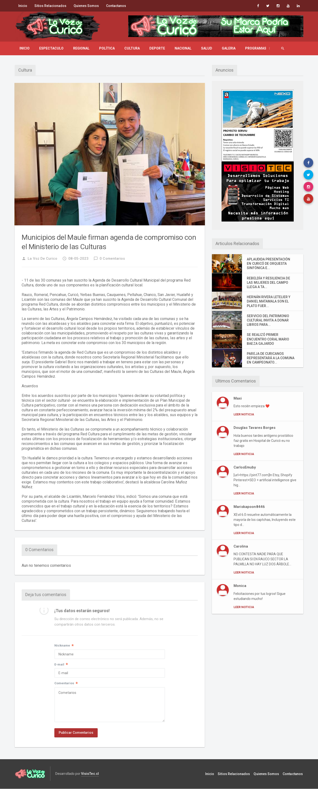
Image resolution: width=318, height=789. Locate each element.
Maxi (238, 398)
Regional (81, 48)
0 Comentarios (109, 258)
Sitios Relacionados (50, 6)
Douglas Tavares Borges (254, 427)
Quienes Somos (86, 6)
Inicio (22, 6)
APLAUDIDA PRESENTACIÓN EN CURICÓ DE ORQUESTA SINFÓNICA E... (271, 263)
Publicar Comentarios (76, 733)
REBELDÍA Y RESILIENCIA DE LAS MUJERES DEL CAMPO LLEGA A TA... (268, 282)
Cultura (132, 48)
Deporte (157, 48)
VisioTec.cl (90, 774)
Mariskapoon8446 (249, 507)
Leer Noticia (244, 414)
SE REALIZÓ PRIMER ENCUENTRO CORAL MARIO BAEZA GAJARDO (268, 339)
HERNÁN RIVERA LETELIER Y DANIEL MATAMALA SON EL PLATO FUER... (268, 301)
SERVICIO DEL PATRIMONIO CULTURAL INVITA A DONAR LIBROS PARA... (268, 320)
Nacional (183, 48)
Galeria (228, 48)
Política (107, 48)
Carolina (241, 546)
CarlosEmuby (245, 467)
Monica (240, 586)
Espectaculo (51, 48)
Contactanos (116, 6)
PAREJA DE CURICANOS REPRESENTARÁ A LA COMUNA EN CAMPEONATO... (270, 358)
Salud (206, 48)
